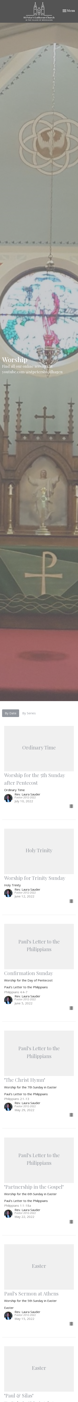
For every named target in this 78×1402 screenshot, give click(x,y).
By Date (10, 713)
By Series (29, 713)
